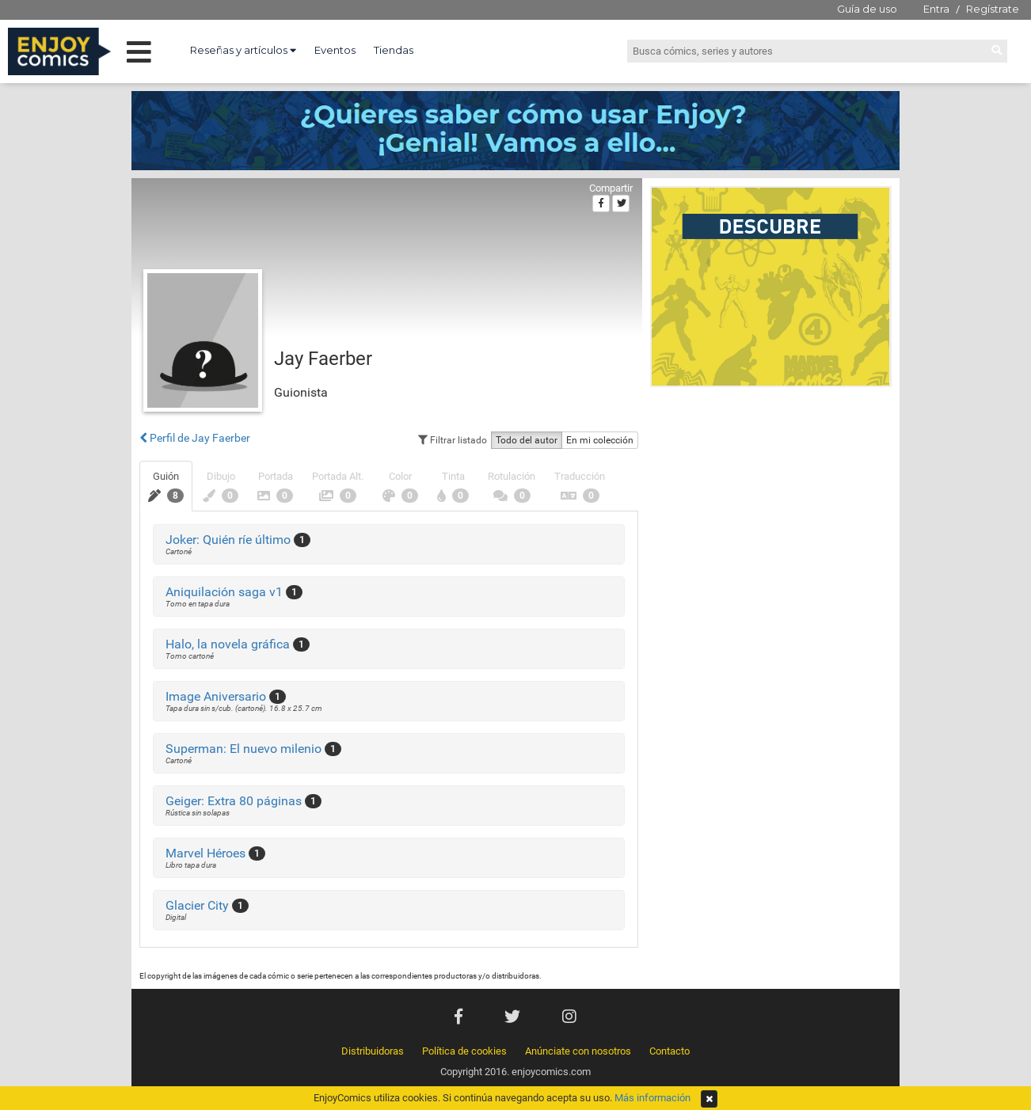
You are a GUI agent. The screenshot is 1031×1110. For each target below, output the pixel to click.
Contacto (669, 1051)
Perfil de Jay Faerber (194, 437)
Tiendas (393, 50)
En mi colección (599, 440)
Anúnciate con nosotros (578, 1051)
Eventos (335, 50)
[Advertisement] (771, 502)
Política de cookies (464, 1051)
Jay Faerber (323, 359)
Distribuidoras (372, 1051)
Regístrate (992, 8)
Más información (652, 1098)
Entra (936, 8)
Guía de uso (867, 8)
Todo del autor (526, 440)
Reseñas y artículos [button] (243, 50)
